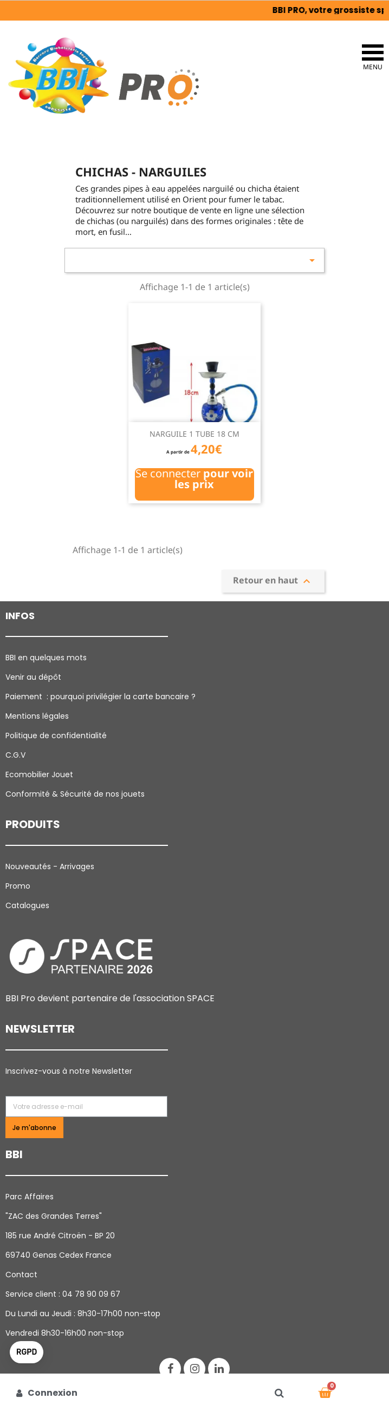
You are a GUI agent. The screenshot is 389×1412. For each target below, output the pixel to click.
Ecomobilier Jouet (39, 774)
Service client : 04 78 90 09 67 (62, 1294)
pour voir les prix (213, 478)
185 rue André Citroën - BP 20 (60, 1235)
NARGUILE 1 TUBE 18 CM (194, 434)
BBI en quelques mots (46, 657)
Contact (21, 1274)
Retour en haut (273, 581)
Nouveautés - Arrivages (50, 866)
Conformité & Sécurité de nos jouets (75, 794)
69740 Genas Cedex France (58, 1255)
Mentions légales (37, 716)
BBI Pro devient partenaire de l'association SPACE (110, 998)
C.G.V (15, 755)
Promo (17, 886)
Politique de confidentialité (56, 735)
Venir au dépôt (33, 677)
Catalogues (27, 905)
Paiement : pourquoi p (101, 696)
